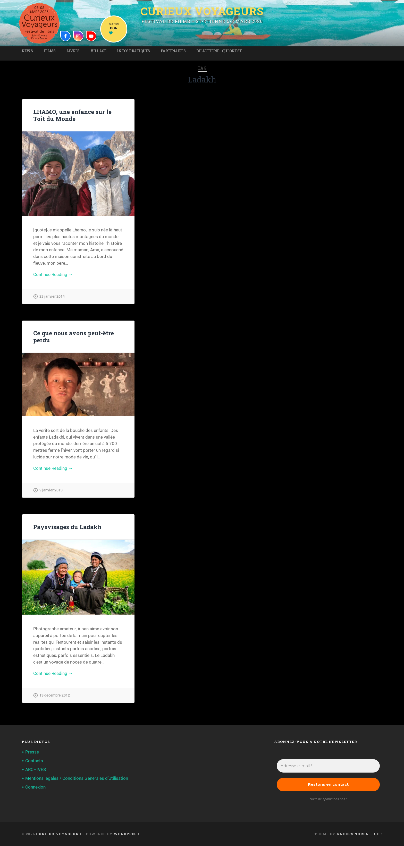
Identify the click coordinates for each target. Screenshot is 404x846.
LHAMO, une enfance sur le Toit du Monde (72, 115)
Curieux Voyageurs (202, 11)
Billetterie (207, 51)
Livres (73, 51)
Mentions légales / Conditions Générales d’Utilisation (76, 778)
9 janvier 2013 (51, 490)
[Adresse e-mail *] (328, 766)
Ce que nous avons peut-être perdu (73, 336)
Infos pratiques (133, 51)
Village (98, 51)
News (27, 51)
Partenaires (173, 51)
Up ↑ (378, 834)
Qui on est (232, 51)
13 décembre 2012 (54, 695)
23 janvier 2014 (52, 296)
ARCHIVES (35, 769)
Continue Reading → (53, 274)
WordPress (126, 834)
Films (50, 51)
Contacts (34, 760)
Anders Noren (352, 834)
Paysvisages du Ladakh (67, 527)
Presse (32, 752)
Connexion (35, 787)
